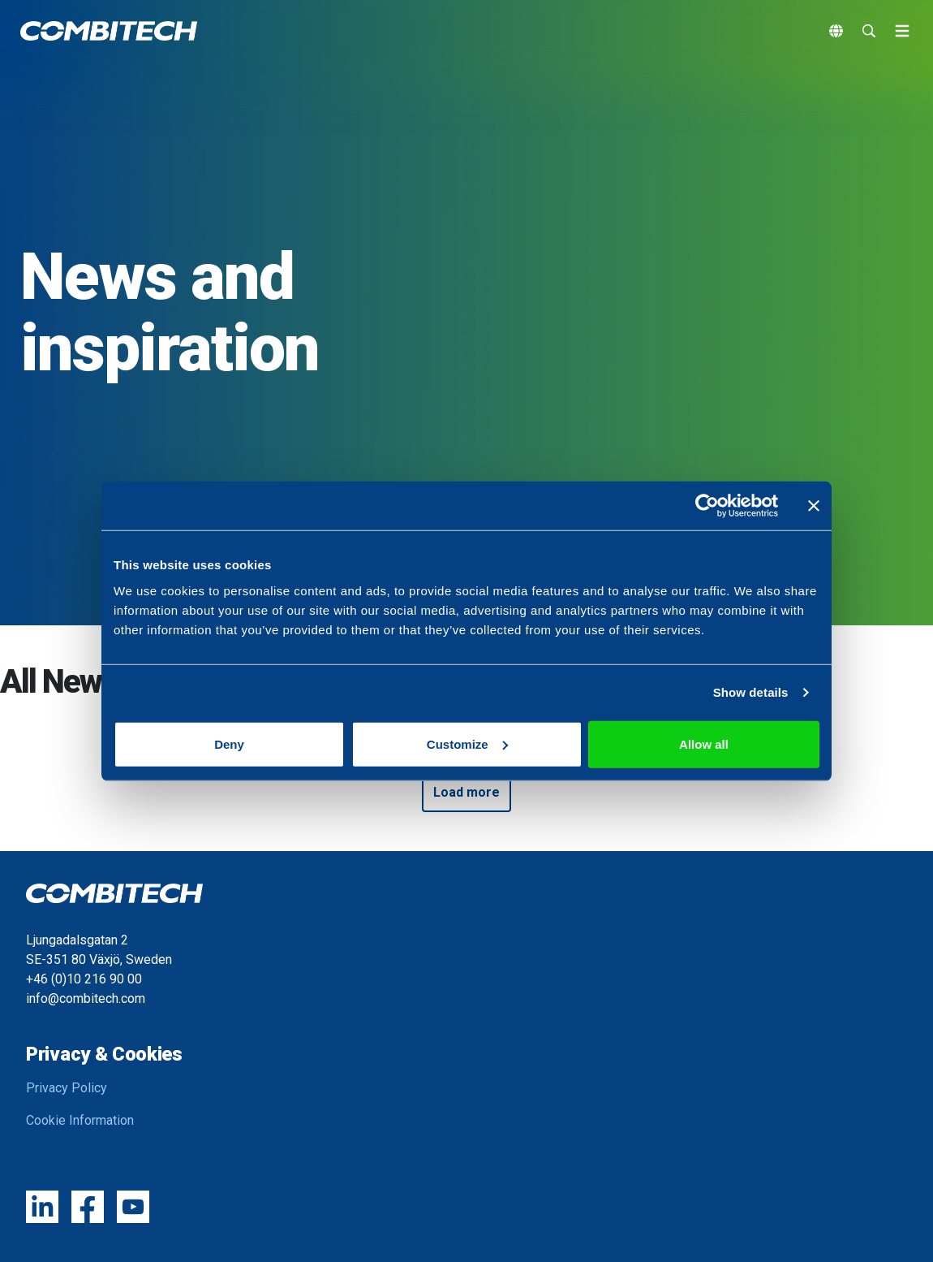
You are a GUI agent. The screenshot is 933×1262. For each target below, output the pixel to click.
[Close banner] (813, 506)
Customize (467, 743)
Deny (229, 743)
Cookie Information (80, 1120)
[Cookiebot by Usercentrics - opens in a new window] (707, 506)
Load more (466, 792)
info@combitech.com (85, 998)
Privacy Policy (66, 1088)
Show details (751, 692)
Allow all (704, 743)
